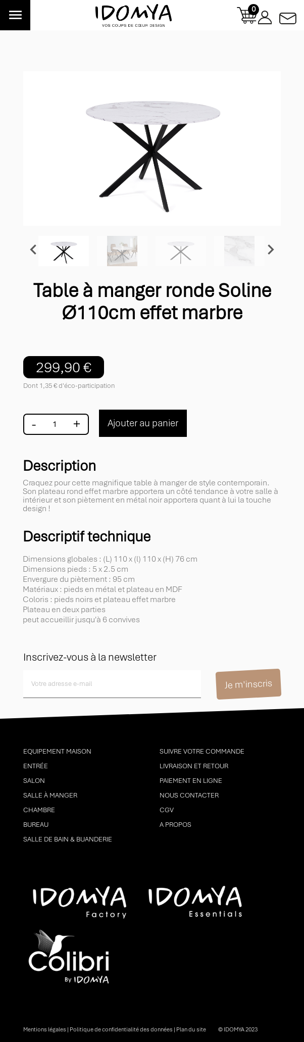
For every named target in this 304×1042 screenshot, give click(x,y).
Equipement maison (57, 751)
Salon (34, 780)
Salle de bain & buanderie (67, 839)
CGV (167, 810)
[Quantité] (54, 424)
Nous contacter (189, 795)
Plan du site (191, 1029)
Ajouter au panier (143, 423)
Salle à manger (50, 795)
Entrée (35, 766)
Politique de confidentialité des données (121, 1029)
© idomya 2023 (238, 1029)
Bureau (35, 824)
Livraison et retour (194, 766)
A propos (175, 824)
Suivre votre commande (202, 751)
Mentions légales (44, 1029)
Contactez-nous (287, 15)
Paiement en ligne (191, 780)
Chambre (39, 810)
